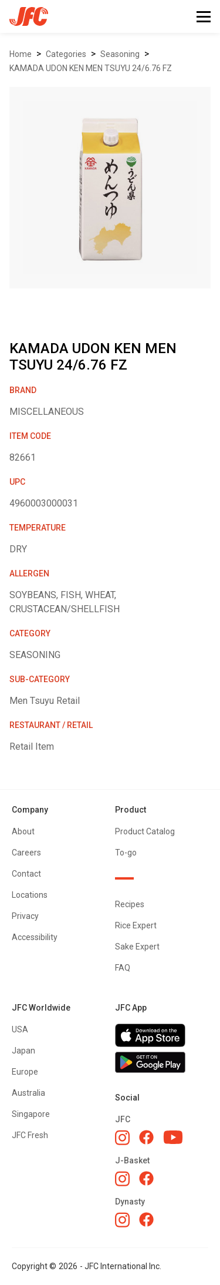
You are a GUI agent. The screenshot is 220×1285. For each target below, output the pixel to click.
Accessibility (34, 937)
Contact (26, 873)
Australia (28, 1093)
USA (20, 1029)
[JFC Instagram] (122, 1137)
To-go (126, 852)
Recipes (129, 904)
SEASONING (120, 54)
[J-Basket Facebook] (146, 1178)
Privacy (25, 916)
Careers (26, 852)
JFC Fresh (30, 1135)
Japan (23, 1050)
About (23, 831)
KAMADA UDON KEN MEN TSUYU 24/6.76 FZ (90, 68)
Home (20, 54)
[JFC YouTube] (173, 1137)
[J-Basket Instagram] (122, 1178)
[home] (24, 16)
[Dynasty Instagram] (122, 1219)
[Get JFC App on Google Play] (162, 1062)
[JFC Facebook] (146, 1137)
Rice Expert (136, 925)
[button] (203, 17)
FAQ (122, 967)
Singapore (31, 1114)
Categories (66, 54)
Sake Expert (137, 946)
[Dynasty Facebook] (146, 1219)
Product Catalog (145, 831)
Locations (30, 895)
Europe (25, 1071)
